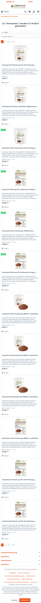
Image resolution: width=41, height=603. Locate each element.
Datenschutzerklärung (13, 579)
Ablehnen (15, 600)
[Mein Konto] (34, 11)
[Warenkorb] (38, 11)
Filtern (5, 32)
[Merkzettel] (29, 11)
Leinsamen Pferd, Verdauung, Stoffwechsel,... (18, 231)
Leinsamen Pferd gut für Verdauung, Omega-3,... (19, 189)
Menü (5, 11)
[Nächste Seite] (5, 41)
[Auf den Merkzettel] (5, 83)
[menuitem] (5, 11)
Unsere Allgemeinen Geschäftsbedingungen (16, 582)
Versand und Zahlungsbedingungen (14, 576)
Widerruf (10, 1)
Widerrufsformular (27, 579)
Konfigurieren (24, 600)
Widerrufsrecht (31, 576)
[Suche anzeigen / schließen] (25, 11)
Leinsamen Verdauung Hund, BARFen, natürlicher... (20, 355)
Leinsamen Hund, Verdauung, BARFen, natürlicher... (20, 314)
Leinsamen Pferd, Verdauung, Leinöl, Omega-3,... (19, 148)
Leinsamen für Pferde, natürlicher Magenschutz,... (20, 106)
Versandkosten (33, 569)
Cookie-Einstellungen (24, 573)
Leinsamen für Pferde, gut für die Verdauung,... (19, 65)
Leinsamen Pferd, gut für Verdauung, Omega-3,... (19, 272)
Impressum (34, 582)
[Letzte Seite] (8, 41)
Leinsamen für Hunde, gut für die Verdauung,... (19, 480)
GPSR (30, 1)
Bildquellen (13, 573)
